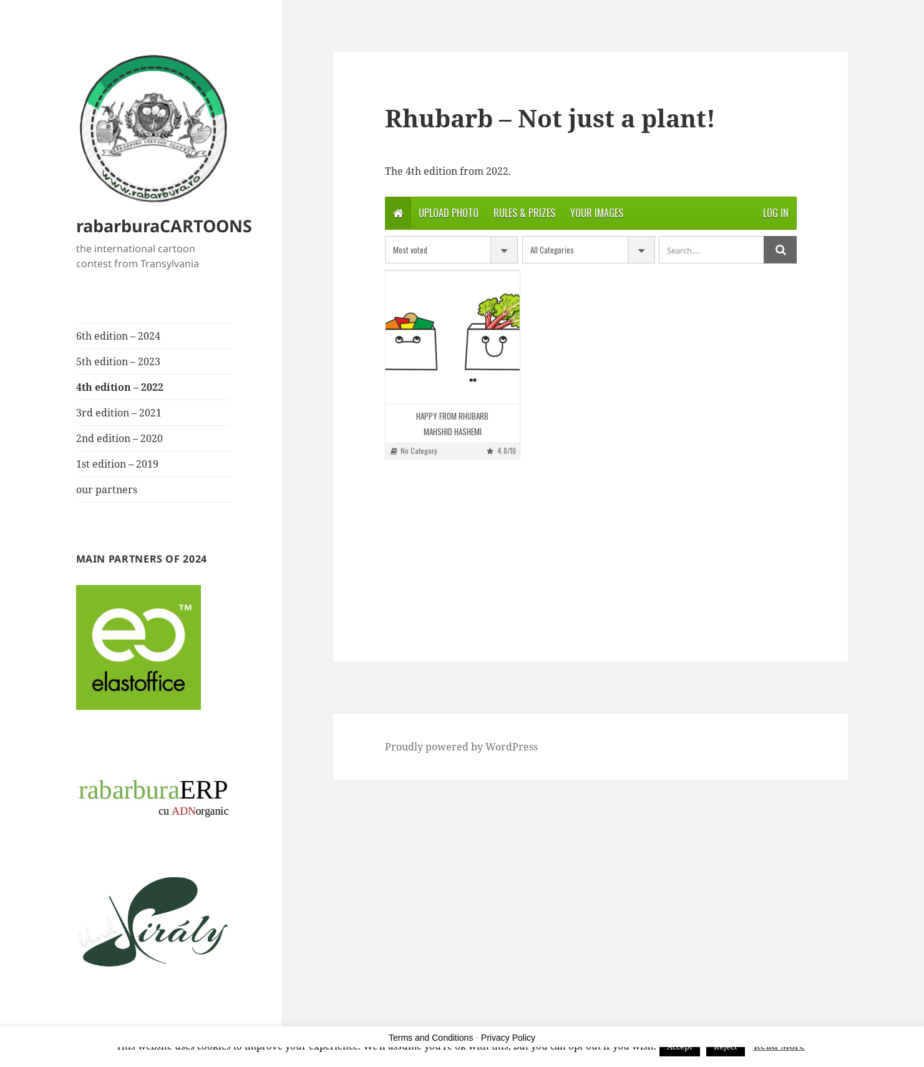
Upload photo (449, 212)
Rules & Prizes (524, 212)
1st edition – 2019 (117, 464)
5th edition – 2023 (118, 361)
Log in (776, 212)
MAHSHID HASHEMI (453, 431)
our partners (106, 489)
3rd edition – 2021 (119, 413)
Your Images (596, 212)
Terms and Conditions (431, 1038)
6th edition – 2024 (118, 336)
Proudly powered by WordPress (461, 747)
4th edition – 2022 (119, 387)
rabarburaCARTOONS (164, 225)
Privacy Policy (508, 1038)
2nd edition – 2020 (119, 438)
